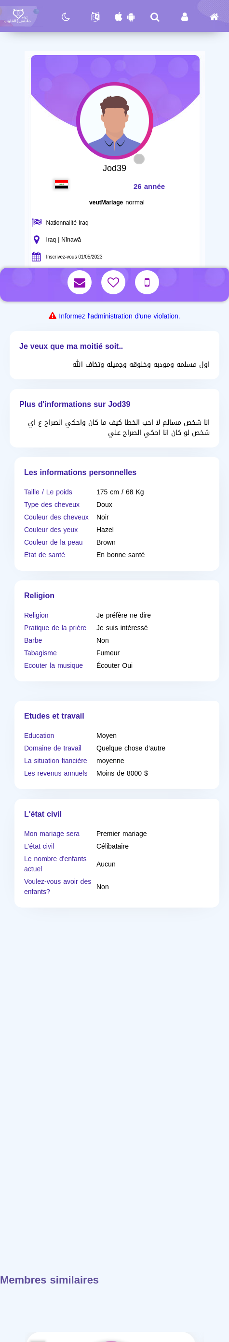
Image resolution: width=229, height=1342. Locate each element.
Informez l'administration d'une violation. (119, 316)
